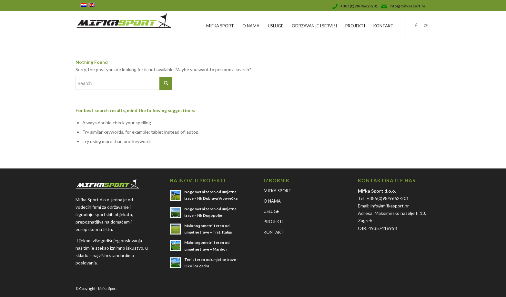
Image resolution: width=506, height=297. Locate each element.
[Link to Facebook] (416, 25)
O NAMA (272, 201)
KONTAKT (274, 232)
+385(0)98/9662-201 (359, 6)
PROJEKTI (273, 221)
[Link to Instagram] (425, 25)
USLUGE (271, 211)
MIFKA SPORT (277, 190)
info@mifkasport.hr (407, 6)
